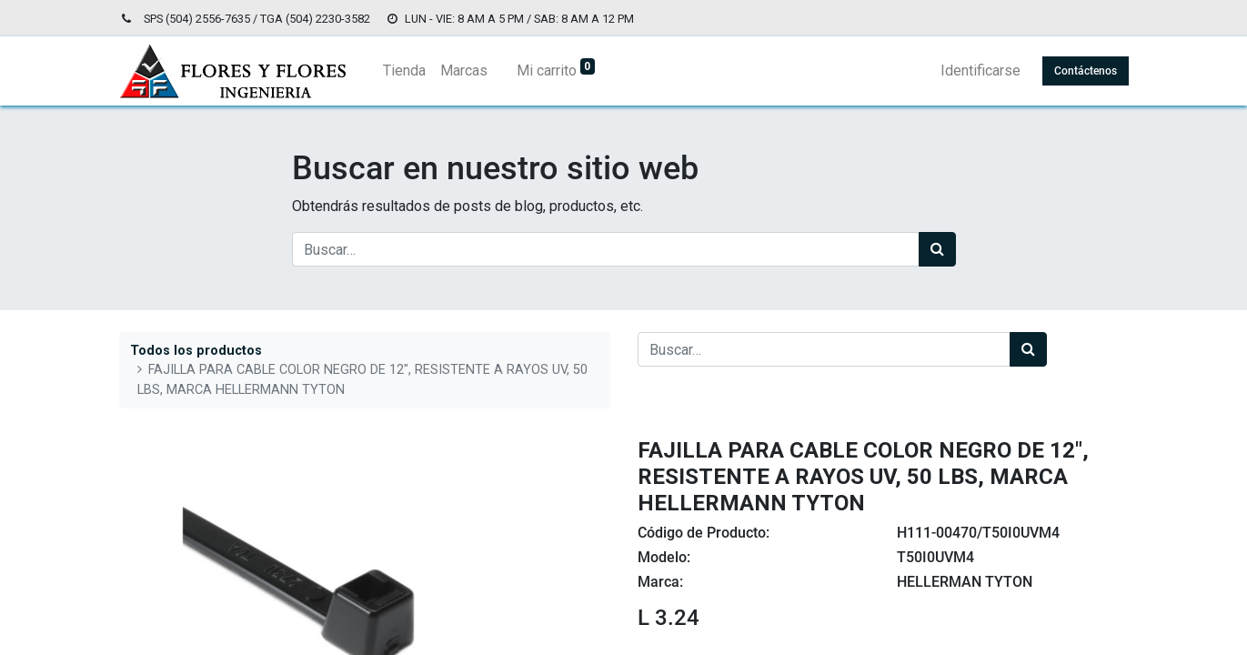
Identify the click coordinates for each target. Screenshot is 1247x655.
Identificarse (980, 70)
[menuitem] (404, 71)
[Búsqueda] (937, 249)
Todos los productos (196, 350)
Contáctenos (1085, 71)
